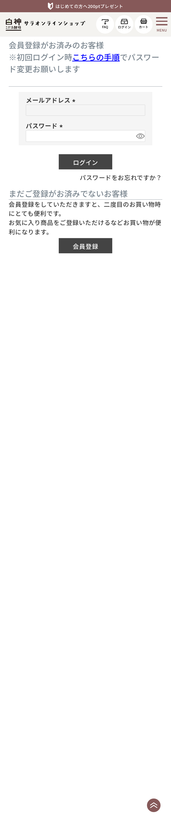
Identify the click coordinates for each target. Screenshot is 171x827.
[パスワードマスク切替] (140, 136)
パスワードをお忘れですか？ (121, 177)
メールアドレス (52, 99)
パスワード (45, 125)
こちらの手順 (96, 57)
